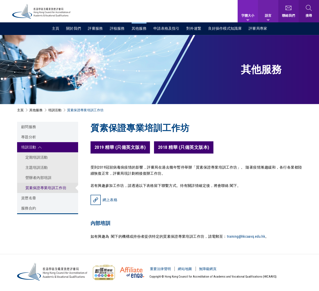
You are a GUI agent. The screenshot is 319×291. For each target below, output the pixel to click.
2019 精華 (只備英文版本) (120, 147)
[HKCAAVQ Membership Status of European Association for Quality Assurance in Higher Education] (132, 272)
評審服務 (95, 28)
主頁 (55, 28)
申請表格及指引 (166, 28)
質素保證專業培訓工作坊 (85, 110)
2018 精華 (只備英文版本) (183, 147)
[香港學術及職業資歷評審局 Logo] (41, 11)
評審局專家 (258, 28)
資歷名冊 (28, 198)
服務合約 (28, 208)
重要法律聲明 (160, 269)
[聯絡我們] (288, 11)
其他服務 (139, 28)
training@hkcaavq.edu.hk (246, 236)
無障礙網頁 (208, 269)
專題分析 (28, 137)
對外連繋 (193, 28)
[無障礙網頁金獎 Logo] (104, 272)
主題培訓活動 (36, 167)
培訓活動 (54, 110)
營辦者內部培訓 (38, 177)
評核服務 (117, 28)
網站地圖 (185, 269)
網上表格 (110, 200)
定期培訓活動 (36, 157)
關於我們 (73, 28)
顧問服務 (28, 127)
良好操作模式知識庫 (225, 28)
